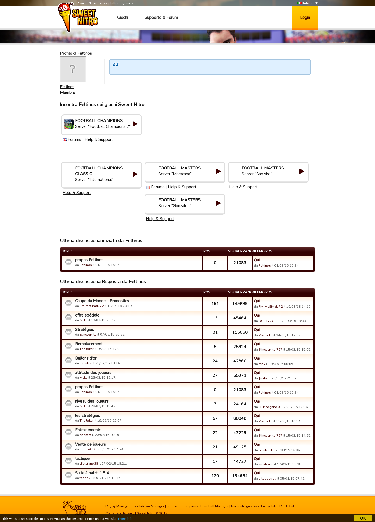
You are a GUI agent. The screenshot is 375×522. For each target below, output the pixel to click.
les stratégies (87, 415)
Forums (74, 139)
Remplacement (89, 344)
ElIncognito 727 (271, 349)
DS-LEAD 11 (268, 321)
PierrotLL (266, 335)
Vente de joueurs (90, 444)
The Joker (87, 349)
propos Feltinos (89, 260)
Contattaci (113, 513)
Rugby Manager (117, 506)
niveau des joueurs (92, 401)
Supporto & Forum (161, 17)
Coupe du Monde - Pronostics (102, 301)
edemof (85, 435)
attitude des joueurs (93, 372)
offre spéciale (87, 315)
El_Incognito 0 (269, 407)
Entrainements (88, 430)
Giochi (122, 17)
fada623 (86, 478)
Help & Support (99, 139)
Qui (257, 260)
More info (125, 519)
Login (305, 17)
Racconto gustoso (245, 506)
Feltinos (67, 87)
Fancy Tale (269, 506)
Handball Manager (214, 506)
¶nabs (263, 378)
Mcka (84, 320)
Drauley (86, 363)
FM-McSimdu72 (92, 306)
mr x (262, 364)
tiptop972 (87, 449)
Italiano (305, 3)
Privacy (128, 513)
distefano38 (89, 463)
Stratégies (84, 329)
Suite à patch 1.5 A (92, 473)
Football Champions (182, 506)
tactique (82, 458)
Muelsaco (266, 464)
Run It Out (286, 506)
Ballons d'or (85, 358)
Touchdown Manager (148, 506)
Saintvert (265, 450)
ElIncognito (88, 334)
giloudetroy (268, 478)
